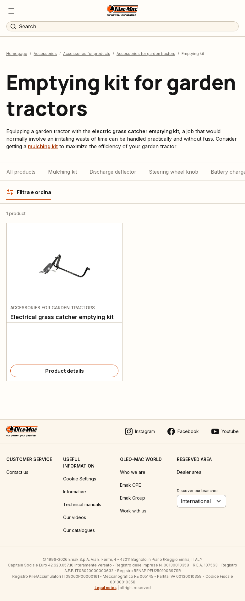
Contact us (17, 472)
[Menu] (11, 11)
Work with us (133, 510)
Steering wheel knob (173, 172)
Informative (74, 491)
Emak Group (132, 498)
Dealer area (189, 472)
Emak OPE (130, 485)
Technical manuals (82, 504)
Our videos (74, 517)
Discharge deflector (113, 172)
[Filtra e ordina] (28, 192)
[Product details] (64, 371)
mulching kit (43, 146)
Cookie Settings (79, 478)
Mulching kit (62, 172)
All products (20, 172)
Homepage (16, 53)
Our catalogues (79, 530)
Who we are (132, 472)
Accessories (45, 53)
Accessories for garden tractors (146, 53)
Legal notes (106, 587)
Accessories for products (86, 53)
